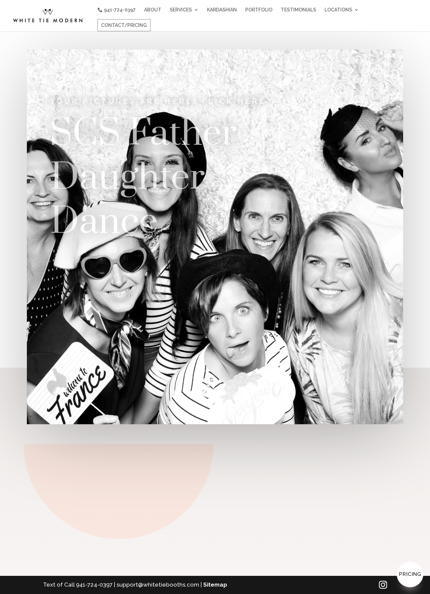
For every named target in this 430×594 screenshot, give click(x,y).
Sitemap (215, 584)
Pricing (410, 574)
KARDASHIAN (222, 9)
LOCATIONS (338, 9)
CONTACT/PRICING (124, 25)
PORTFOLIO (258, 9)
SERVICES (181, 9)
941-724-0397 (120, 9)
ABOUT (152, 9)
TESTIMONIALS (298, 9)
